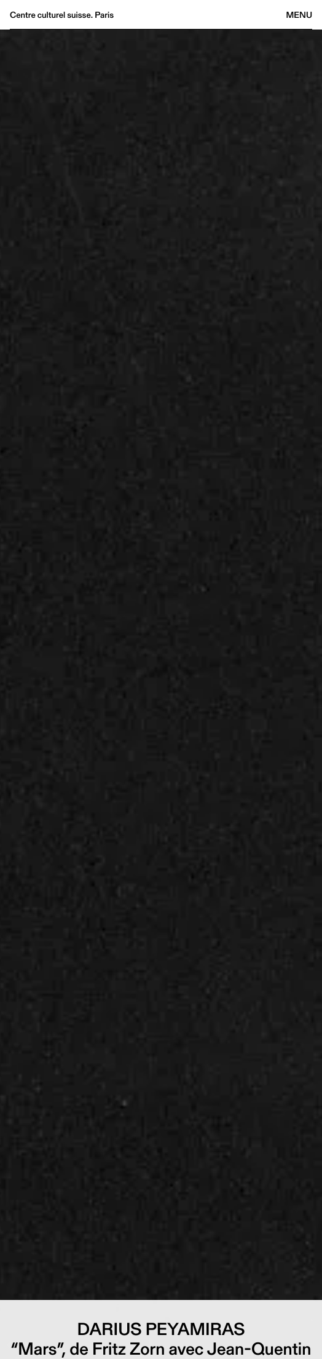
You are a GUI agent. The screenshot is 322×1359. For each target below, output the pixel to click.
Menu (299, 15)
